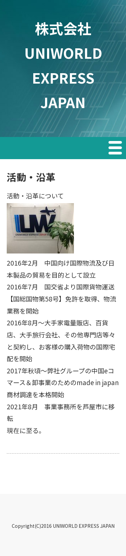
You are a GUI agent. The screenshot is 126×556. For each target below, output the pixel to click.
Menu (116, 148)
